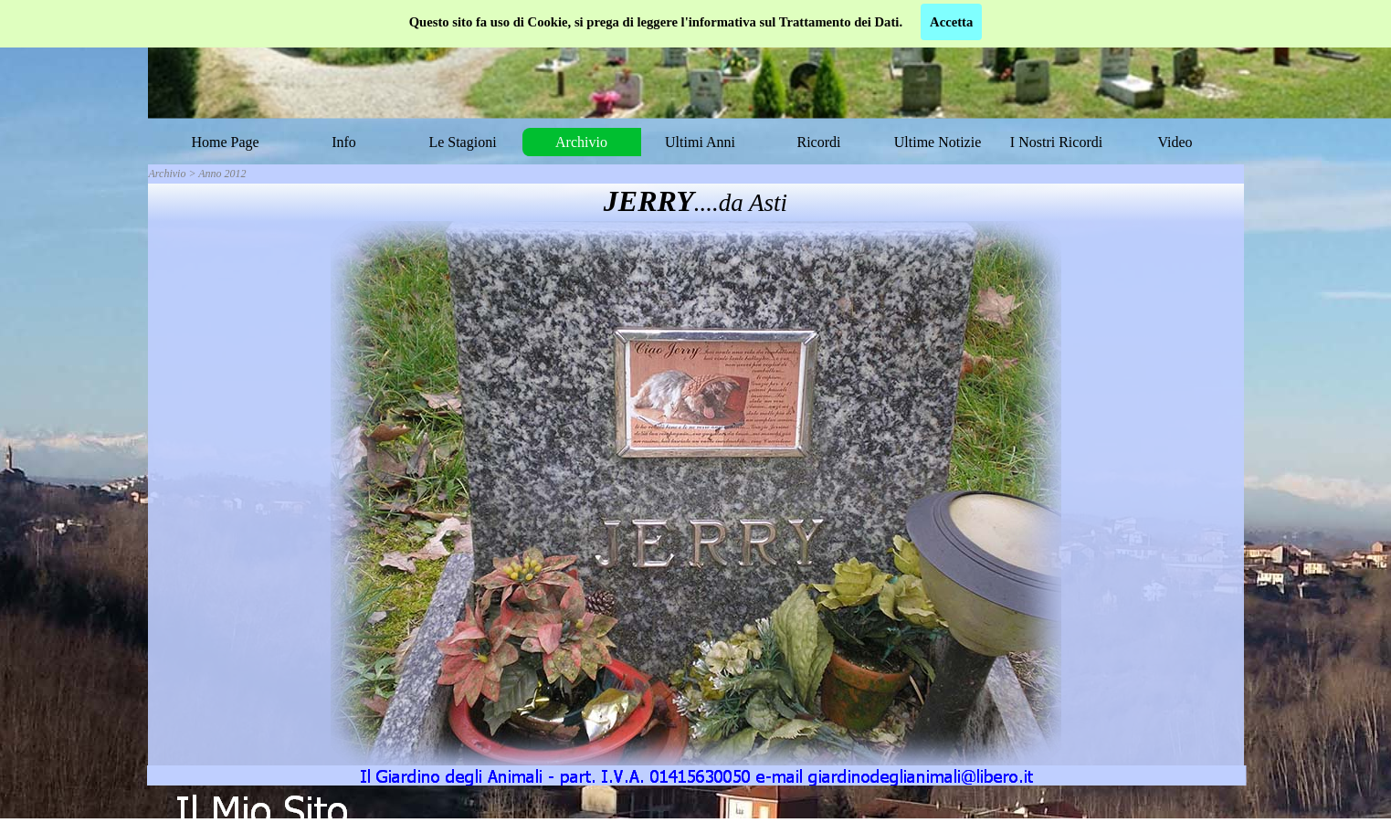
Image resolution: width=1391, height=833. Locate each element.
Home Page (224, 142)
